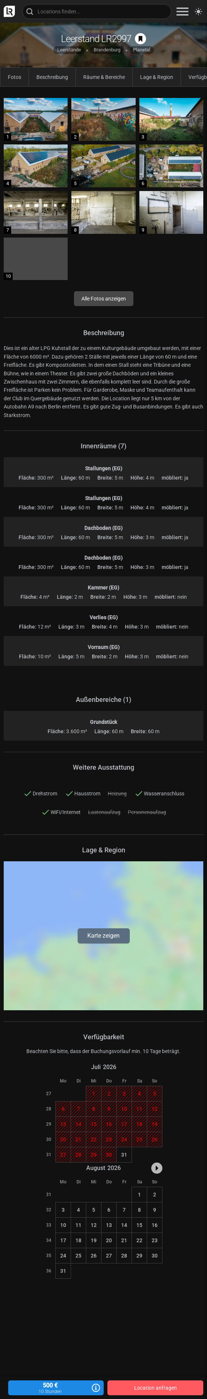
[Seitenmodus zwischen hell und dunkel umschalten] (198, 11)
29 (139, 1256)
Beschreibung (52, 77)
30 (155, 1256)
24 (63, 1256)
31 (124, 1155)
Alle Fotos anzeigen (103, 299)
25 (78, 1256)
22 (139, 1240)
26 (94, 1256)
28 (124, 1256)
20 (109, 1240)
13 (109, 1225)
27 (109, 1256)
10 (63, 1225)
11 (78, 1225)
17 (63, 1240)
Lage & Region (156, 77)
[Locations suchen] (96, 11)
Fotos (14, 77)
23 (155, 1240)
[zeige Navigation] (182, 11)
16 (155, 1225)
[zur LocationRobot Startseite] (7, 11)
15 (139, 1225)
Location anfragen (155, 1388)
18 (78, 1240)
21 (124, 1240)
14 (124, 1225)
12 (94, 1225)
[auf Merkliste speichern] (140, 38)
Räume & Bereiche (104, 77)
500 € (56, 1388)
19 (94, 1240)
